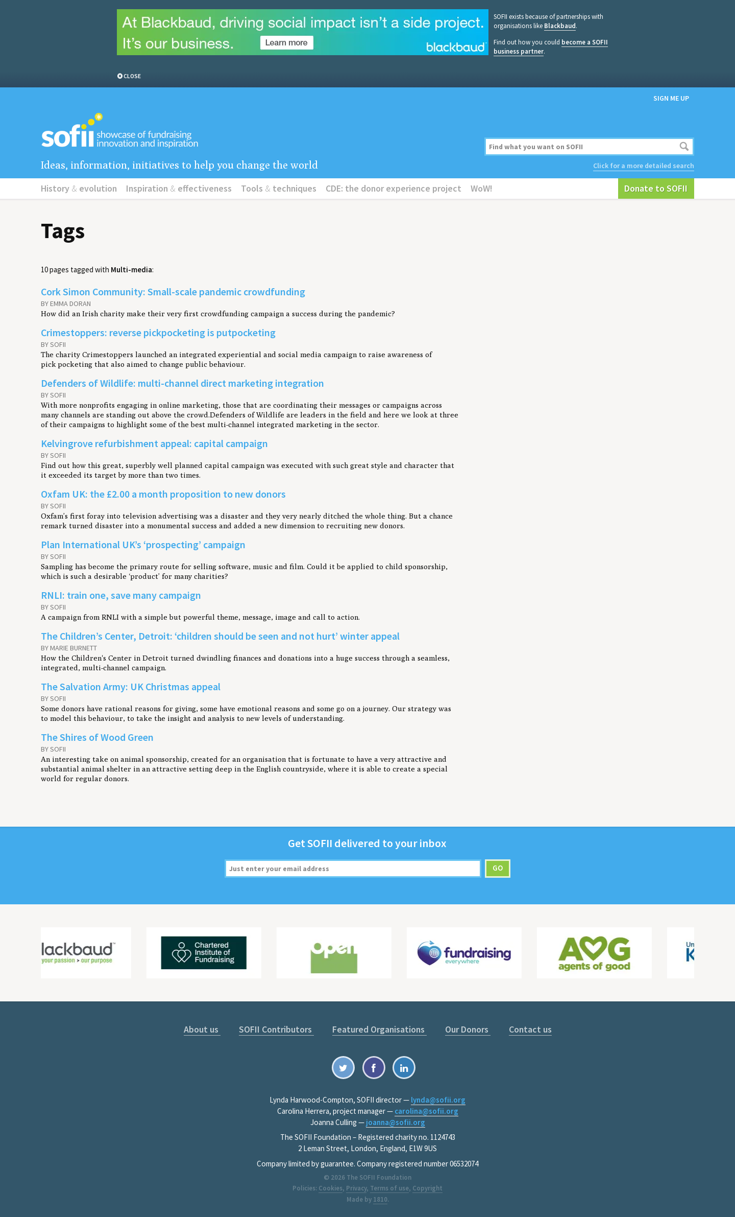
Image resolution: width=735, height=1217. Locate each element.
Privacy (356, 1188)
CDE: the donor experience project (393, 188)
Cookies (330, 1188)
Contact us (530, 1029)
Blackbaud (560, 25)
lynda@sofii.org (438, 1100)
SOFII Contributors (276, 1029)
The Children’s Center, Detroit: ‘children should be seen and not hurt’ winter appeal (220, 635)
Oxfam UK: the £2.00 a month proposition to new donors (163, 493)
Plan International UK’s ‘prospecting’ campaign (143, 544)
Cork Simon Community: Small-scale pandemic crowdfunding (173, 291)
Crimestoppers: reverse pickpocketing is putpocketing (158, 332)
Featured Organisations (379, 1029)
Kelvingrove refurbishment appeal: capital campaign (154, 443)
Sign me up (671, 98)
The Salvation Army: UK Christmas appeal (130, 686)
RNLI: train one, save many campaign (121, 595)
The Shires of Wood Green (97, 737)
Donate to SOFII (656, 188)
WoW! (482, 188)
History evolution (79, 188)
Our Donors (468, 1029)
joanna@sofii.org (395, 1122)
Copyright (427, 1188)
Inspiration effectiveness (179, 188)
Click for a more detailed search (643, 165)
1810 (380, 1199)
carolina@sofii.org (426, 1111)
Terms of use (389, 1188)
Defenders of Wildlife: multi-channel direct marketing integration (182, 383)
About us (202, 1029)
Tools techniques (278, 188)
